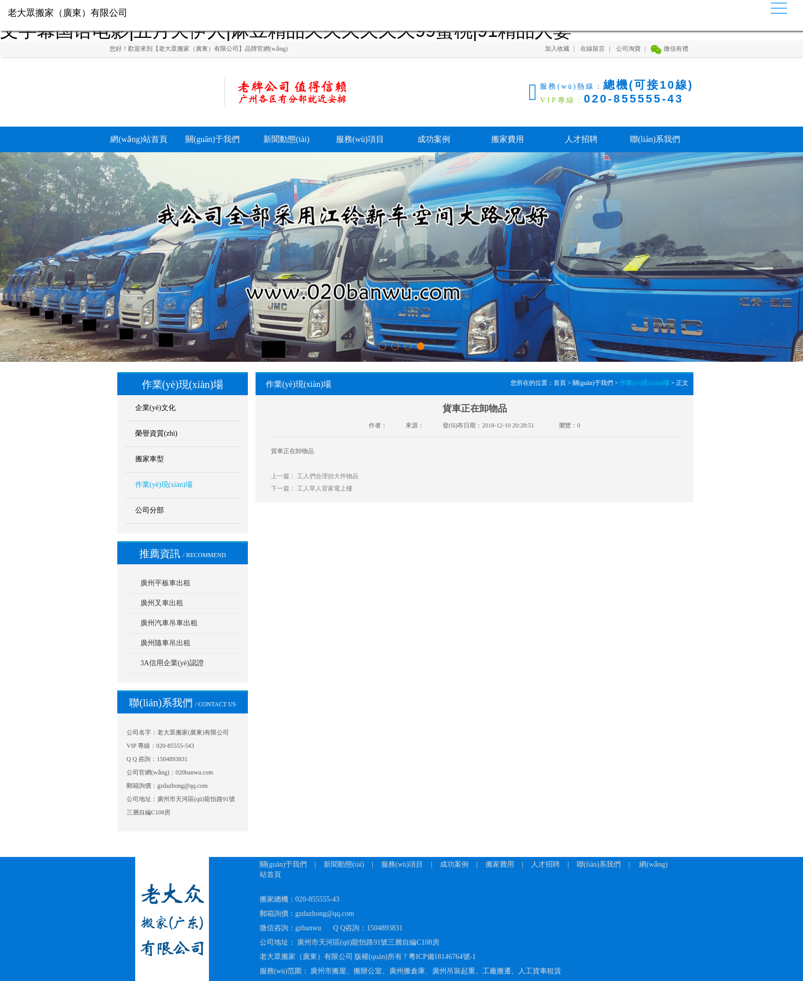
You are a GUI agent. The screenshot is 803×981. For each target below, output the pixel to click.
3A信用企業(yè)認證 (172, 663)
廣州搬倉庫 (407, 971)
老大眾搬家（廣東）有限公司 (161, 92)
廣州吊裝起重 (453, 971)
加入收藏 (557, 48)
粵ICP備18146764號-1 (442, 956)
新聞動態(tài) (286, 139)
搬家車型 (149, 459)
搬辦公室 (367, 971)
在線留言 (592, 48)
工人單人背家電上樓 (324, 488)
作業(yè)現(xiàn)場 (164, 484)
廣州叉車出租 (161, 603)
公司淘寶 (628, 48)
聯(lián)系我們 (655, 139)
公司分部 (149, 510)
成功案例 (433, 139)
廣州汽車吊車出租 (169, 623)
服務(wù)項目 (360, 139)
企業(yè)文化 (155, 408)
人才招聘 (581, 139)
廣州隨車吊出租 (165, 643)
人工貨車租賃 (539, 971)
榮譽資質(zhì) (156, 433)
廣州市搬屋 (328, 971)
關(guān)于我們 (212, 139)
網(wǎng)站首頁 (138, 139)
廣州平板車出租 (165, 583)
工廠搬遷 (496, 971)
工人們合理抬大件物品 (327, 476)
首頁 (560, 382)
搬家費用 (507, 139)
